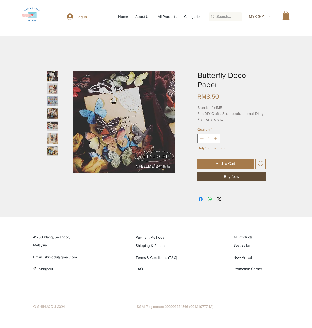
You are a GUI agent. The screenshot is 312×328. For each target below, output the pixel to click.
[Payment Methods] (158, 237)
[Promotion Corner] (248, 269)
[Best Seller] (256, 245)
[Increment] (216, 138)
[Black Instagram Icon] (34, 268)
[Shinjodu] (61, 269)
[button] (260, 16)
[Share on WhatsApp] (210, 199)
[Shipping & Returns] (158, 246)
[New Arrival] (256, 257)
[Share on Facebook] (201, 199)
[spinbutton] (208, 138)
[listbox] (260, 16)
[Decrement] (201, 138)
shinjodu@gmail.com (60, 257)
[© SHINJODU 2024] (49, 306)
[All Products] (256, 237)
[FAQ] (141, 269)
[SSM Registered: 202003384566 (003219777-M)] (175, 306)
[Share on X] (219, 199)
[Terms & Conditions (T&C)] (158, 258)
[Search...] (224, 16)
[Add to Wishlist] (260, 164)
